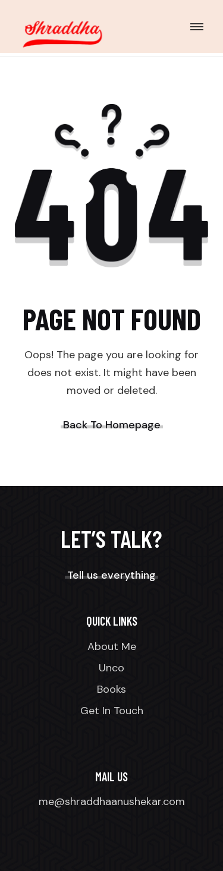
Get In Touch (111, 710)
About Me (111, 646)
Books (111, 689)
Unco (111, 668)
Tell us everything (111, 575)
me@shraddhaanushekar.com (112, 801)
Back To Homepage (112, 425)
